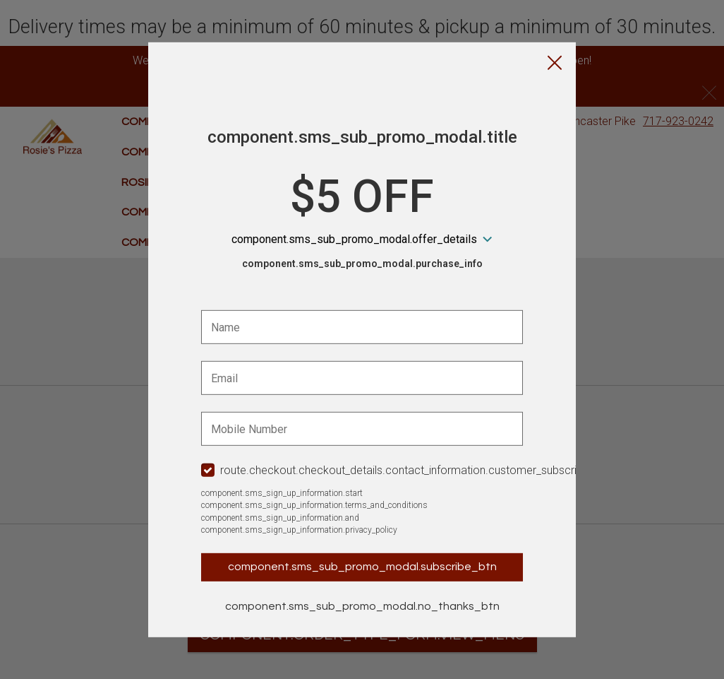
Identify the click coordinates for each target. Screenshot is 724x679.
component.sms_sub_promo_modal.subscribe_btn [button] (362, 566)
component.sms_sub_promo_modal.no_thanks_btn (362, 606)
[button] (555, 63)
